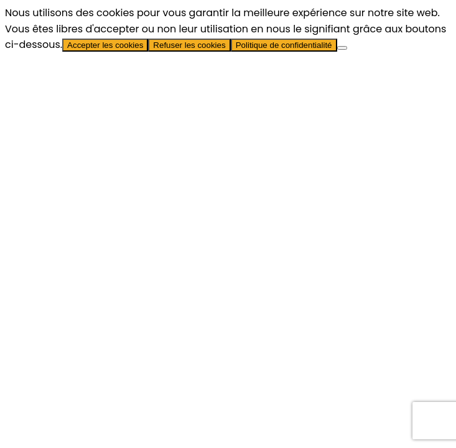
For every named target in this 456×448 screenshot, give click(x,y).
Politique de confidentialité (284, 45)
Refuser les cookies (189, 45)
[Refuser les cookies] (342, 48)
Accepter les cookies (105, 45)
